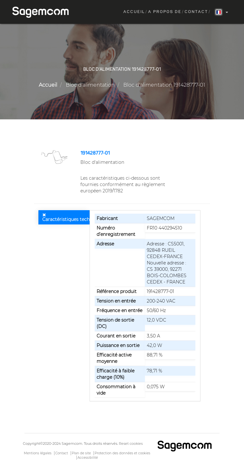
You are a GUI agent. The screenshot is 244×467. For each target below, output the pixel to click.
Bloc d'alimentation (90, 85)
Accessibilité (88, 458)
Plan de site (81, 453)
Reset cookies (131, 443)
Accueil (134, 12)
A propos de (164, 12)
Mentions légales (37, 453)
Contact (196, 12)
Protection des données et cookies (122, 453)
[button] (55, 156)
